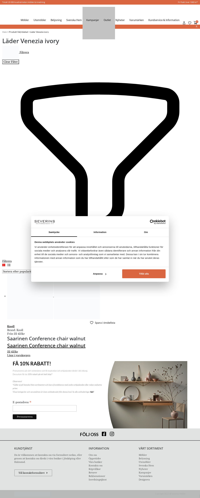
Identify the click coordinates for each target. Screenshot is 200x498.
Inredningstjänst (98, 479)
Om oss (93, 455)
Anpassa (99, 273)
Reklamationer (97, 476)
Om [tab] (146, 232)
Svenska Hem (74, 20)
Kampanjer (92, 20)
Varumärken (136, 20)
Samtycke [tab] (54, 232)
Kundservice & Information (163, 20)
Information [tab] (100, 232)
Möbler (25, 20)
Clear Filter (11, 61)
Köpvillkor (95, 469)
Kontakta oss (95, 465)
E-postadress (22, 402)
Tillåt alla (144, 273)
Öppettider (95, 458)
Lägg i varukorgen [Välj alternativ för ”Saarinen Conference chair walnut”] (18, 355)
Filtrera (15, 52)
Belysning (56, 20)
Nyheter (120, 20)
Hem (4, 32)
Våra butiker (95, 462)
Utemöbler (40, 20)
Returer (93, 472)
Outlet (107, 20)
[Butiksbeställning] (25, 271)
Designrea (144, 479)
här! (92, 392)
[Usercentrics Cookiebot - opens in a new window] (152, 222)
